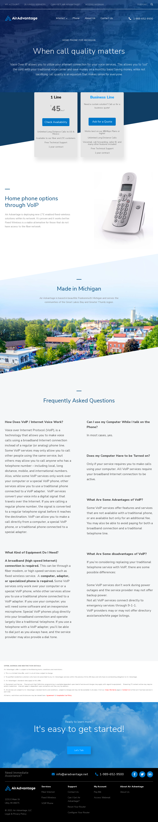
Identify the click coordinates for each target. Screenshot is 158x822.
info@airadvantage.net (72, 774)
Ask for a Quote (102, 121)
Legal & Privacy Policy (15, 813)
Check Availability (56, 122)
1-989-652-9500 (141, 18)
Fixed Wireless (49, 797)
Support (142, 4)
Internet (60, 18)
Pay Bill (97, 792)
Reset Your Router (77, 806)
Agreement (50, 695)
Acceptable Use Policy (64, 695)
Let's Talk (79, 750)
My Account (12, 4)
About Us (90, 18)
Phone (76, 18)
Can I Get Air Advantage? (65, 4)
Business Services (35, 4)
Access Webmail (94, 4)
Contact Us (107, 18)
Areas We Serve (110, 690)
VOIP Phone (47, 803)
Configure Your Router (79, 812)
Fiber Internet (48, 792)
